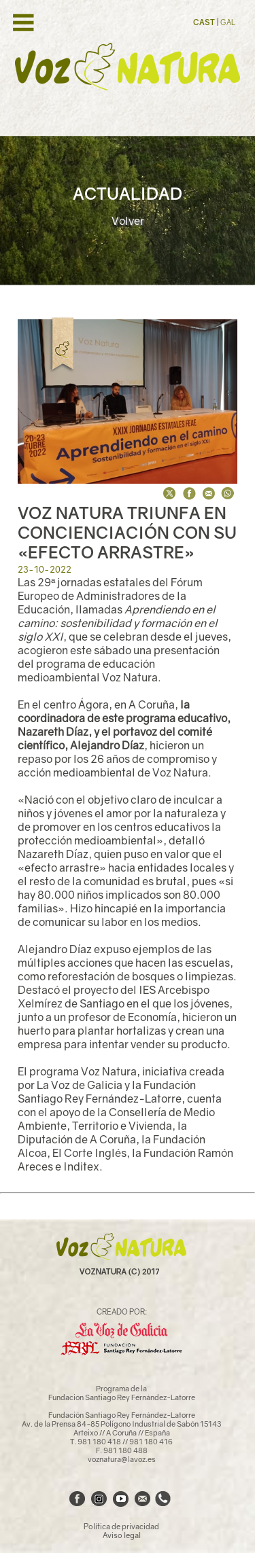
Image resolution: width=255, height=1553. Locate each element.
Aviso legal (122, 1535)
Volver (128, 221)
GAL (227, 22)
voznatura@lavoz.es (122, 1458)
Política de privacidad (121, 1526)
